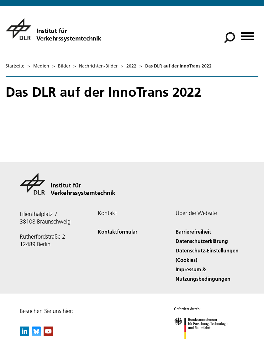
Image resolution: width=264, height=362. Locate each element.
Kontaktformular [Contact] (117, 231)
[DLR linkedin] (24, 334)
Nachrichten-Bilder (98, 66)
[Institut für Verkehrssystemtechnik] (53, 29)
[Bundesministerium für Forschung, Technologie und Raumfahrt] (204, 344)
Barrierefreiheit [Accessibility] (193, 231)
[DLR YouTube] (48, 334)
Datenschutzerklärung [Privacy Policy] (202, 241)
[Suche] (229, 37)
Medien (41, 66)
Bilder (64, 66)
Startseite (15, 66)
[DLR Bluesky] (36, 334)
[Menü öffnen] (247, 34)
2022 (131, 66)
